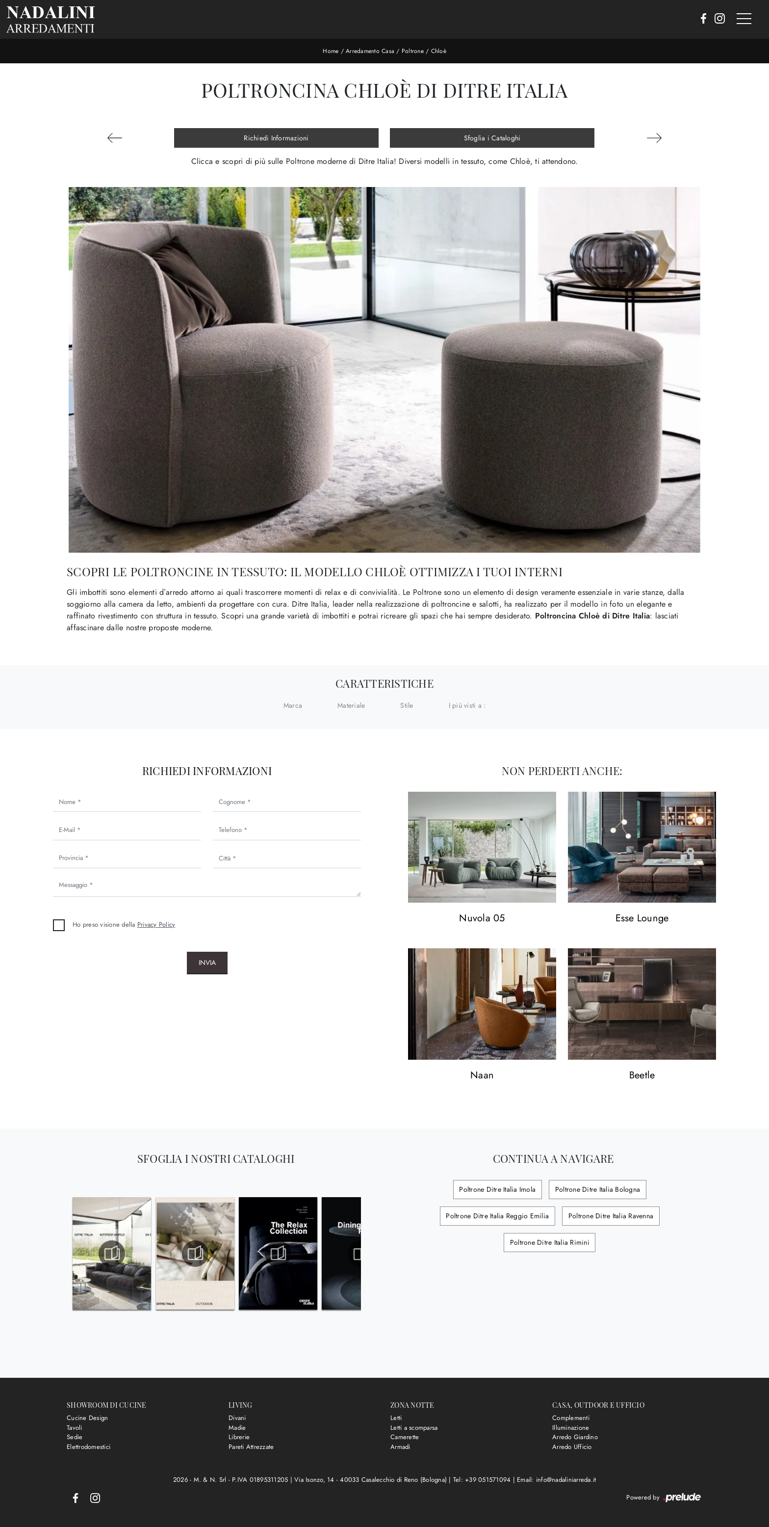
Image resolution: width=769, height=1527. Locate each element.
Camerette (404, 1437)
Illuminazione (570, 1427)
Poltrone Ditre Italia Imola (498, 1189)
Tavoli (74, 1427)
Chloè (438, 51)
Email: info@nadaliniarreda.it (556, 1479)
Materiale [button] (351, 705)
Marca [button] (292, 705)
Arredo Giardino (575, 1437)
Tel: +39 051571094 (483, 1479)
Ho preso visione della (124, 924)
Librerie (239, 1437)
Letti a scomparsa (413, 1427)
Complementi (571, 1417)
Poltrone (413, 51)
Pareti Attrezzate (251, 1446)
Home (330, 51)
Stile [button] (406, 705)
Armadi (400, 1446)
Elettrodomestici (88, 1446)
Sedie (74, 1437)
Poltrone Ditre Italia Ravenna (609, 1216)
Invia (207, 962)
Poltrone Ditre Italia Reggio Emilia (498, 1216)
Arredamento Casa (370, 51)
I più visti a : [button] (467, 705)
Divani (237, 1417)
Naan (482, 1076)
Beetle (642, 1076)
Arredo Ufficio (572, 1446)
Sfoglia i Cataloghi (492, 138)
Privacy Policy (156, 924)
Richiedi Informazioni (276, 138)
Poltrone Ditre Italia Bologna (596, 1189)
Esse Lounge (642, 918)
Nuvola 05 (482, 918)
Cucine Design (87, 1417)
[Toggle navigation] (744, 19)
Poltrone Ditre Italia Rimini (550, 1242)
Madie (237, 1427)
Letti (396, 1417)
